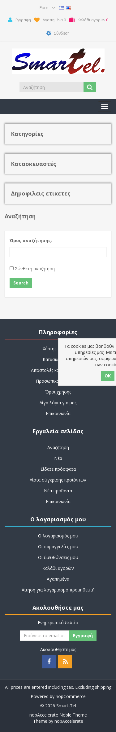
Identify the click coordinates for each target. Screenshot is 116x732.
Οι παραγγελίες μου (58, 546)
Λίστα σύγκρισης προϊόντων (58, 480)
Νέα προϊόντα (58, 491)
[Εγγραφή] (44, 635)
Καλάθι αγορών (58, 568)
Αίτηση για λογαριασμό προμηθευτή (58, 590)
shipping (103, 687)
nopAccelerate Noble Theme (58, 715)
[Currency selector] (47, 8)
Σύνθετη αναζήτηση (35, 268)
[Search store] (51, 87)
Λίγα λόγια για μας (58, 403)
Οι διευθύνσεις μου (58, 557)
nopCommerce (71, 696)
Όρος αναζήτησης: (31, 240)
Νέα (58, 458)
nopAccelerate (68, 721)
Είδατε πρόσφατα (58, 469)
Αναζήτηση (58, 447)
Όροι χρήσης (58, 392)
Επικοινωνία (58, 413)
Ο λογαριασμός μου (58, 536)
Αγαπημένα (58, 579)
